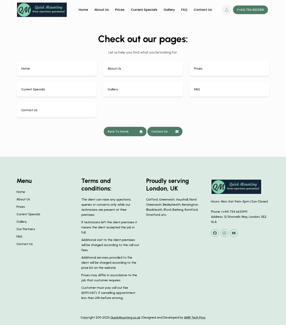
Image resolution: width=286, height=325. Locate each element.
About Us (101, 10)
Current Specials (144, 10)
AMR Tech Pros (194, 317)
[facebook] (215, 233)
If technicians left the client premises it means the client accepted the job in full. (109, 227)
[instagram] (224, 233)
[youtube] (234, 233)
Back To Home (125, 131)
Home (83, 10)
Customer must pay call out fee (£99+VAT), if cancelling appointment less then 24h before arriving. (108, 293)
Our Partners (25, 229)
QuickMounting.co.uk (125, 317)
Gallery (169, 10)
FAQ (184, 10)
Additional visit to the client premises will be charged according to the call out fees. (110, 245)
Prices (120, 10)
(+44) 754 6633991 (250, 10)
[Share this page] (226, 10)
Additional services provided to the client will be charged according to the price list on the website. (108, 263)
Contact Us (203, 10)
